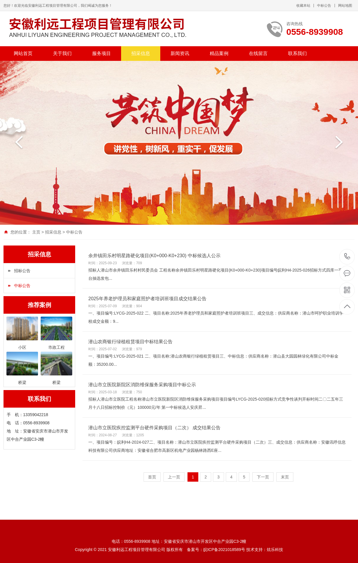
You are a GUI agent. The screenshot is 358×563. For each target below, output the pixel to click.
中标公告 (324, 6)
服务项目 (101, 53)
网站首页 (23, 53)
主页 (36, 232)
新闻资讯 (180, 53)
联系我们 (297, 53)
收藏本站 (303, 6)
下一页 (263, 477)
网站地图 (345, 6)
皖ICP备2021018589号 (224, 549)
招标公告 (22, 270)
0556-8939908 (347, 257)
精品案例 (219, 53)
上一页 (174, 477)
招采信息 (140, 53)
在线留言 (258, 53)
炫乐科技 (275, 549)
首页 (152, 477)
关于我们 (62, 53)
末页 (285, 477)
